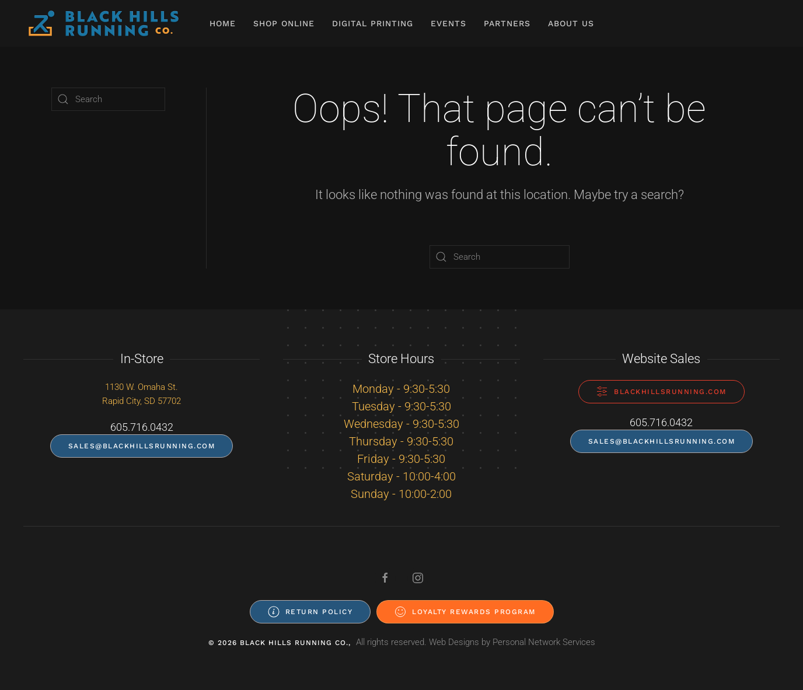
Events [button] (448, 23)
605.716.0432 (141, 427)
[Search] (500, 257)
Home (223, 23)
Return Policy (310, 612)
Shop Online (284, 23)
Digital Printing (372, 23)
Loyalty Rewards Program (465, 612)
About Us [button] (571, 23)
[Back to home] (103, 23)
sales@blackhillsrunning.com (141, 446)
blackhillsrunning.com (661, 392)
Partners (507, 23)
